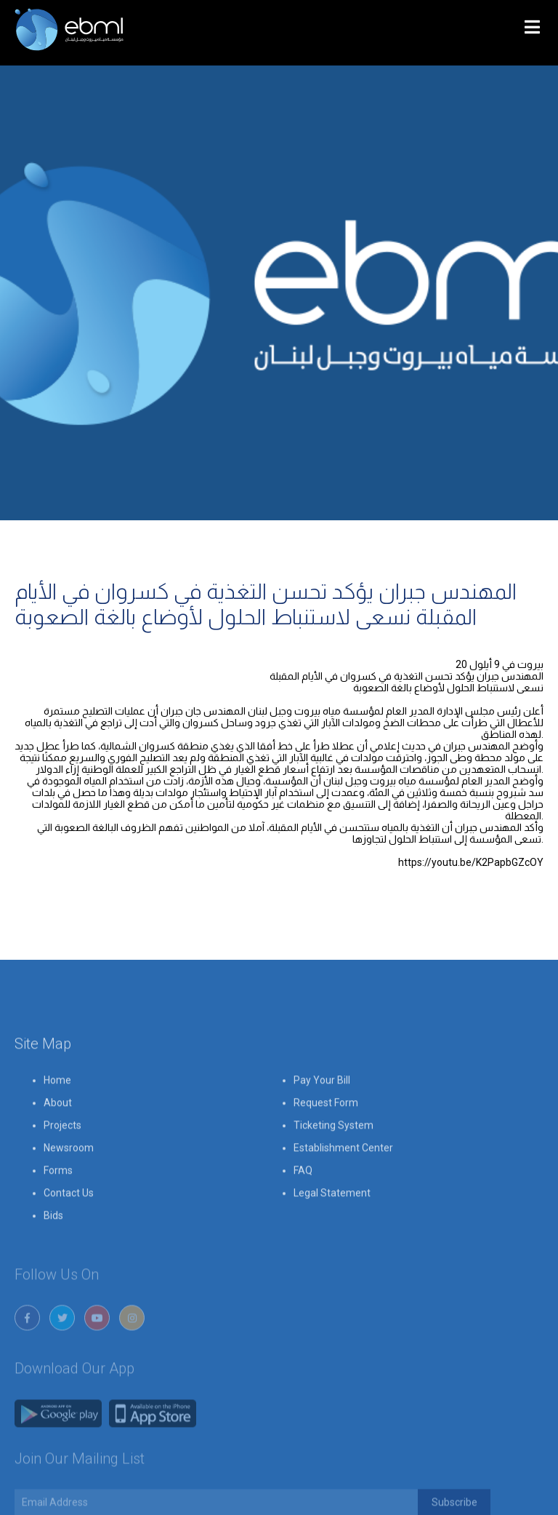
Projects (62, 1160)
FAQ (303, 1205)
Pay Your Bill (322, 1115)
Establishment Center (343, 1182)
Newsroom (69, 1182)
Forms (58, 1205)
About (58, 1137)
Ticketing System (333, 1160)
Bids (53, 1250)
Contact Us (69, 1227)
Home (57, 1115)
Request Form (326, 1137)
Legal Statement (332, 1227)
